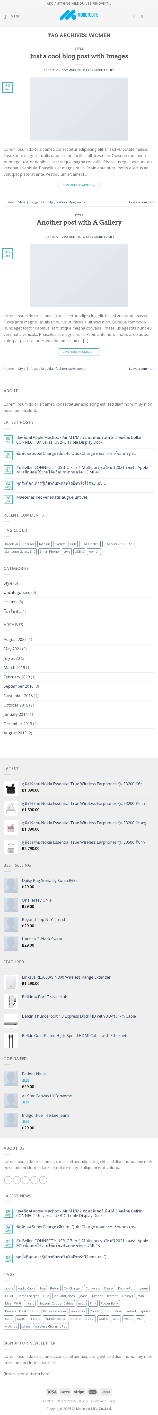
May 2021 (12, 649)
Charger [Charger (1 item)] (28, 544)
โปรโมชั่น (12, 611)
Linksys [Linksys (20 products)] (127, 1296)
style (71, 202)
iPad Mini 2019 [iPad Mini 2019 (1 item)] (114, 544)
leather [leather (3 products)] (112, 1296)
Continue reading (79, 185)
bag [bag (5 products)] (42, 1288)
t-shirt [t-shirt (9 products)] (35, 1318)
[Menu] (12, 16)
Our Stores (66, 1401)
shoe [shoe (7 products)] (118, 1311)
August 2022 (15, 639)
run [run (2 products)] (107, 1311)
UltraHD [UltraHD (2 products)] (75, 1318)
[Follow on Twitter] (26, 1180)
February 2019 (17, 677)
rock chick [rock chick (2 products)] (78, 1311)
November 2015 (18, 695)
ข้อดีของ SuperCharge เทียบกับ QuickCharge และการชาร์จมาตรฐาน (76, 453)
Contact (98, 1401)
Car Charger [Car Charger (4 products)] (72, 1288)
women (82, 202)
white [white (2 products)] (26, 1326)
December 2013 (18, 723)
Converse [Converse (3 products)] (93, 1288)
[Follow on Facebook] (8, 1180)
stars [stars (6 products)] (8, 1318)
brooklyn (47, 202)
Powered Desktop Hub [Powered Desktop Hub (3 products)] (21, 1311)
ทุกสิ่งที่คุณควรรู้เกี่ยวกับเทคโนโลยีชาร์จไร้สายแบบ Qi (61, 483)
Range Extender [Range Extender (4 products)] (54, 1311)
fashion (61, 202)
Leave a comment (141, 202)
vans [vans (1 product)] (116, 1318)
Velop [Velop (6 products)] (128, 1318)
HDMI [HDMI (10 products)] (9, 1296)
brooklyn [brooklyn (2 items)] (11, 544)
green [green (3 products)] (143, 1288)
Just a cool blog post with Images (79, 56)
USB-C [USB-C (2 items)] (79, 551)
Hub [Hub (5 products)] (46, 1296)
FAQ (112, 1401)
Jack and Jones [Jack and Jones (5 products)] (64, 1296)
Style (79, 49)
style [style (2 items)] (66, 551)
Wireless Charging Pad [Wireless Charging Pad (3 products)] (51, 1326)
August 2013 (15, 733)
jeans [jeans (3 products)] (83, 1296)
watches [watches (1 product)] (11, 1326)
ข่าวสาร (11, 602)
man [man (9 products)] (141, 1296)
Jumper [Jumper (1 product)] (97, 1296)
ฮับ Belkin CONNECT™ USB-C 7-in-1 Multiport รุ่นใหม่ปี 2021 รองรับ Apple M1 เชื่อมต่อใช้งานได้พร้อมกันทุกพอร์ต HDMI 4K (82, 469)
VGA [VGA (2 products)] (140, 1318)
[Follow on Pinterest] (43, 1180)
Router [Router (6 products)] (95, 1311)
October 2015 (16, 705)
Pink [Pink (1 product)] (93, 1303)
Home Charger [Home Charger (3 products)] (28, 1296)
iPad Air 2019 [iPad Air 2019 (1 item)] (90, 544)
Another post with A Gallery (79, 222)
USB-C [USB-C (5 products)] (103, 1318)
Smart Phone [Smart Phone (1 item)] (49, 551)
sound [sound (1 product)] (131, 1311)
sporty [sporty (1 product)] (145, 1311)
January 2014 (15, 714)
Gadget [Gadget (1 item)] (60, 544)
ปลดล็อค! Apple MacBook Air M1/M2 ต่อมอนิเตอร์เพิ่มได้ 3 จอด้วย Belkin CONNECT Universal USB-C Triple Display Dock (79, 439)
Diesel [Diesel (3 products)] (109, 1288)
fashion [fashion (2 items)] (44, 544)
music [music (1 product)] (30, 1303)
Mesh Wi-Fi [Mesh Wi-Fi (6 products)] (13, 1303)
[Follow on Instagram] (17, 1180)
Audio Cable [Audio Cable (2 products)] (26, 1288)
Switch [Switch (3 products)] (21, 1318)
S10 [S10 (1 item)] (131, 544)
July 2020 (12, 658)
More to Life (104, 70)
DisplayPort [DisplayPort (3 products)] (126, 1288)
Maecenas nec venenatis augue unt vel (51, 497)
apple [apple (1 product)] (9, 1288)
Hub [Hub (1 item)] (73, 544)
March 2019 (14, 667)
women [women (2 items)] (93, 551)
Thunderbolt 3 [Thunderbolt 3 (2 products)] (54, 1318)
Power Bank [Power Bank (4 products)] (109, 1303)
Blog (83, 1401)
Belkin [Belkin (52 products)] (54, 1288)
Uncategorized (17, 592)
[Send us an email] (34, 1180)
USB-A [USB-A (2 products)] (89, 1318)
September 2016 (19, 686)
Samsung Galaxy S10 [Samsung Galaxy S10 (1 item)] (20, 551)
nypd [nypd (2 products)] (81, 1303)
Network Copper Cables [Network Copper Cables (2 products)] (56, 1303)
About (47, 1401)
